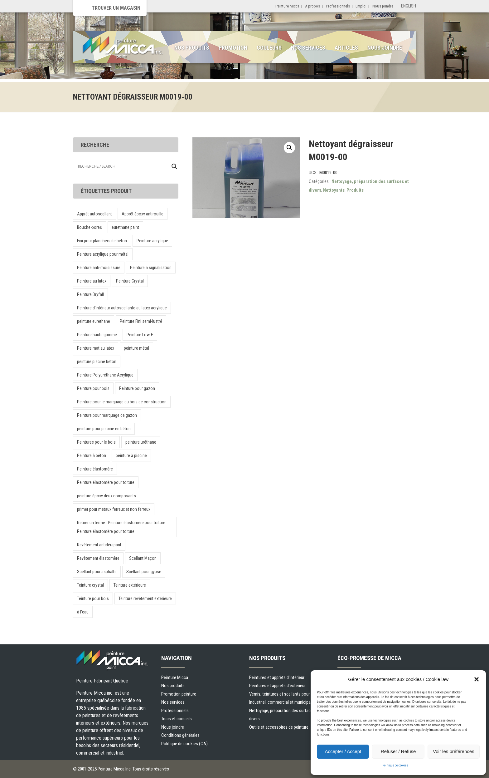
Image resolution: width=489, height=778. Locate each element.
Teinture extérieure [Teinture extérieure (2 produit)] (130, 585)
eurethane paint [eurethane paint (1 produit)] (125, 227)
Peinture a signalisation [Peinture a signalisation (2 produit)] (151, 267)
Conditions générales (180, 735)
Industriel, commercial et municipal (280, 702)
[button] (476, 679)
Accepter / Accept (343, 751)
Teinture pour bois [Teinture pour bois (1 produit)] (93, 598)
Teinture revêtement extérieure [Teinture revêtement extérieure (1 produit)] (145, 598)
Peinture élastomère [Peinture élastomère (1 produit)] (95, 468)
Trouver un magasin (116, 8)
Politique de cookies (395, 765)
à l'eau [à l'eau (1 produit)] (83, 611)
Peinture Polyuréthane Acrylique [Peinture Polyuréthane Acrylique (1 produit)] (105, 374)
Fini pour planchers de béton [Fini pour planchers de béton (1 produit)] (102, 240)
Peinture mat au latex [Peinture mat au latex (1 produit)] (95, 348)
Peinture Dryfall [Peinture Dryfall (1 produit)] (90, 294)
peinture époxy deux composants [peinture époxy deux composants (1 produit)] (106, 495)
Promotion (233, 47)
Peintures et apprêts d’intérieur (276, 677)
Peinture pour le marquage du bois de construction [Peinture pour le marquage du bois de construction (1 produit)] (122, 401)
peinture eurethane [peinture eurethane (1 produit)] (93, 321)
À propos (312, 6)
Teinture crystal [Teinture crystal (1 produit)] (90, 585)
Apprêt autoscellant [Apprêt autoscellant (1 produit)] (94, 213)
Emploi (361, 6)
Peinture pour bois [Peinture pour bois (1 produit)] (93, 388)
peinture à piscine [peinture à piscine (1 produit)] (131, 455)
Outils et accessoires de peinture (278, 727)
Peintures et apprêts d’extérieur (277, 685)
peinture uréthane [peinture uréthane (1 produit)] (140, 442)
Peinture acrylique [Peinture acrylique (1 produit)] (152, 240)
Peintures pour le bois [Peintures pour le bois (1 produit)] (96, 442)
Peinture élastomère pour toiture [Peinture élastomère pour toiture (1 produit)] (105, 482)
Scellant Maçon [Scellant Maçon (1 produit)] (143, 558)
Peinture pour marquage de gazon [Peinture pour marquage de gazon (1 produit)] (107, 415)
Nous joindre (382, 6)
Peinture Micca (287, 6)
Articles (346, 47)
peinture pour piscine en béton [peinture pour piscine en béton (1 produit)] (104, 428)
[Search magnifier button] (174, 166)
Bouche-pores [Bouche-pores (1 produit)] (89, 227)
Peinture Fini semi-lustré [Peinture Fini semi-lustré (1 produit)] (141, 321)
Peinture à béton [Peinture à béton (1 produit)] (91, 455)
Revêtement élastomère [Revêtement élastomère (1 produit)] (98, 558)
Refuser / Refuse (398, 751)
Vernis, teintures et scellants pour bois (283, 694)
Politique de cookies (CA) (184, 743)
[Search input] (123, 166)
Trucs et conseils (176, 718)
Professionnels (338, 6)
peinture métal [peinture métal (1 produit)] (136, 348)
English (408, 5)
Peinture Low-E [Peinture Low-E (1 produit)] (140, 334)
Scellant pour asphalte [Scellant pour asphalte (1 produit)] (97, 571)
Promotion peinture (178, 694)
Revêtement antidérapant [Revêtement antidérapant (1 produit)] (99, 544)
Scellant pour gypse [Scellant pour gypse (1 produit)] (143, 571)
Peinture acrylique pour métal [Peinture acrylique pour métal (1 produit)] (102, 254)
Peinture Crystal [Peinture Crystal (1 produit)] (130, 280)
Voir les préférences (453, 751)
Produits (355, 190)
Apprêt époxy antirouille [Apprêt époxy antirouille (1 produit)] (142, 213)
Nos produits (191, 47)
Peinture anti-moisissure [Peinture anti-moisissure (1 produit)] (98, 267)
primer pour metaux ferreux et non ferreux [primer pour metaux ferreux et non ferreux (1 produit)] (113, 509)
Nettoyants (334, 190)
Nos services (308, 47)
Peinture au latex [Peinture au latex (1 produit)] (91, 280)
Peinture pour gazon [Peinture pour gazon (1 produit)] (137, 388)
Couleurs (269, 47)
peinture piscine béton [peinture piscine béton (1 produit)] (96, 361)
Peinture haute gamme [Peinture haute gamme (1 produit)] (97, 334)
